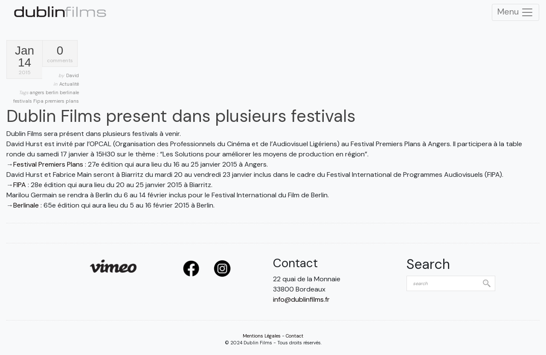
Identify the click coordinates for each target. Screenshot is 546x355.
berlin (53, 92)
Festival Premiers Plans (48, 164)
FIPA (19, 184)
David (72, 75)
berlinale (69, 92)
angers (37, 92)
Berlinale (26, 205)
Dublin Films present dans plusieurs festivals (180, 116)
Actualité (69, 84)
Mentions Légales (262, 336)
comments (60, 54)
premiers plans (62, 101)
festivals (23, 101)
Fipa (39, 101)
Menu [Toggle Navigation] (515, 12)
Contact (294, 336)
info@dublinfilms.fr (301, 299)
